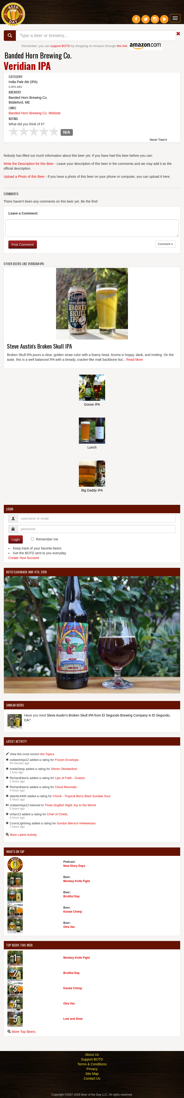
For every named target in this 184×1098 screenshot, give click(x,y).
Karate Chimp (72, 911)
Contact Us (92, 1078)
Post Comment (23, 244)
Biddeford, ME (19, 102)
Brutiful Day (71, 896)
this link (122, 46)
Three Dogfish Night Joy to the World (70, 805)
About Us (92, 1054)
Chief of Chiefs (57, 814)
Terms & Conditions (91, 1064)
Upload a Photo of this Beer (24, 176)
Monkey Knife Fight (76, 881)
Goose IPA (92, 404)
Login (16, 539)
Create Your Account (23, 558)
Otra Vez (69, 927)
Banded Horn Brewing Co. (38, 55)
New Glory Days (74, 866)
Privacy (92, 1069)
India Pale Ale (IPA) (23, 82)
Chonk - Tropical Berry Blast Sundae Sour (81, 796)
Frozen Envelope (66, 760)
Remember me (47, 539)
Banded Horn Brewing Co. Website (35, 113)
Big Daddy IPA (92, 490)
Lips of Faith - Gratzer (70, 778)
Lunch (92, 447)
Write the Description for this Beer (29, 164)
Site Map (91, 1074)
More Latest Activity (23, 835)
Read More (134, 359)
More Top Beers (23, 1032)
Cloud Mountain (66, 787)
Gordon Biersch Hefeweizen (76, 823)
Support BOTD (92, 1059)
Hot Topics (47, 754)
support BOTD (60, 46)
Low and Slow (72, 1018)
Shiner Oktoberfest (64, 769)
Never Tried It (158, 140)
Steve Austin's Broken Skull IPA (39, 346)
